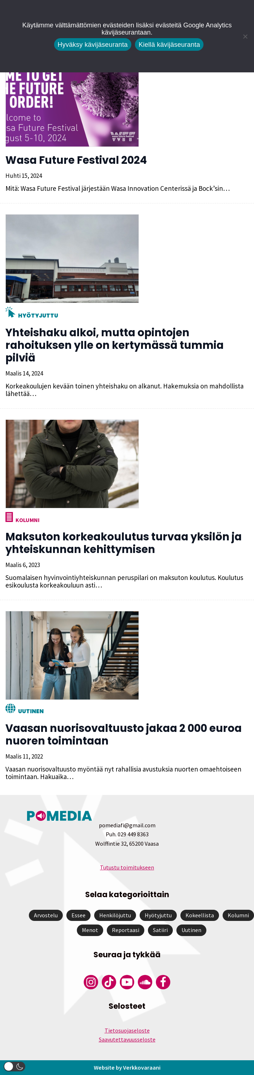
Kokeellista (199, 915)
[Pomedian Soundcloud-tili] (145, 982)
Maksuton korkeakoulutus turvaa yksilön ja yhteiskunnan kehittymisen (123, 543)
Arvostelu (46, 915)
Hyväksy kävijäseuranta (93, 44)
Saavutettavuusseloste (127, 1039)
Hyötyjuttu (38, 315)
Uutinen (31, 711)
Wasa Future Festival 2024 (76, 160)
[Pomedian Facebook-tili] (163, 982)
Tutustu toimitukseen (127, 867)
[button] (14, 1066)
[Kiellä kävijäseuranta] (245, 36)
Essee (78, 915)
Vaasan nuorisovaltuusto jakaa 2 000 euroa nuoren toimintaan (123, 734)
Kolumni (28, 519)
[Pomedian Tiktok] (109, 982)
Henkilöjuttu (115, 915)
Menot (90, 930)
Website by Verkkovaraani (127, 1067)
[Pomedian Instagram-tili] (91, 982)
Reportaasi (125, 930)
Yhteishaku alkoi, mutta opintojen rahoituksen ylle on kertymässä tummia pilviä (114, 345)
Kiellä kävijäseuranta (169, 44)
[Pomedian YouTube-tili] (127, 982)
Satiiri (160, 930)
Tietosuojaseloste (127, 1030)
